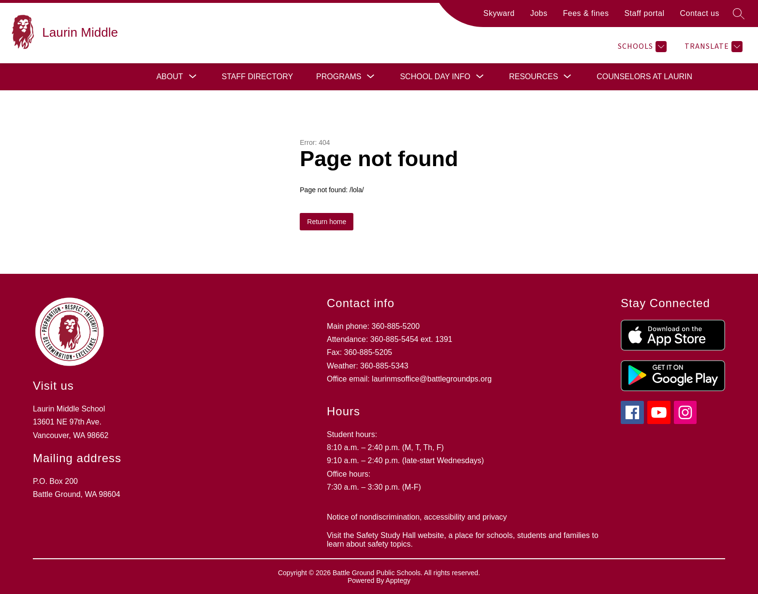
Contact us (699, 13)
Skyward (499, 13)
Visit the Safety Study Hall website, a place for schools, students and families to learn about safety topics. (462, 539)
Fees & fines (586, 13)
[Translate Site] (712, 47)
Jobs (539, 13)
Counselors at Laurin (644, 76)
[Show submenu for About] (169, 77)
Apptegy (398, 580)
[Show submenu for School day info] (435, 77)
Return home (326, 222)
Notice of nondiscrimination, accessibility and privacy (417, 517)
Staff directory (257, 76)
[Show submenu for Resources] (533, 77)
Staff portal (644, 13)
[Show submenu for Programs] (338, 77)
